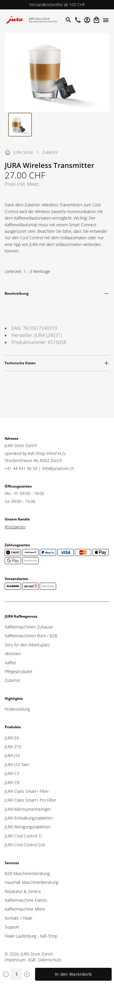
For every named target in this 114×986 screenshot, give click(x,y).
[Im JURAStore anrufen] (77, 19)
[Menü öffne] (105, 20)
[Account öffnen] (87, 19)
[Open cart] (96, 19)
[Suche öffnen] (68, 19)
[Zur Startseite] (33, 20)
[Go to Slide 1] (20, 124)
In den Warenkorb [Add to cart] (73, 974)
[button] (57, 72)
